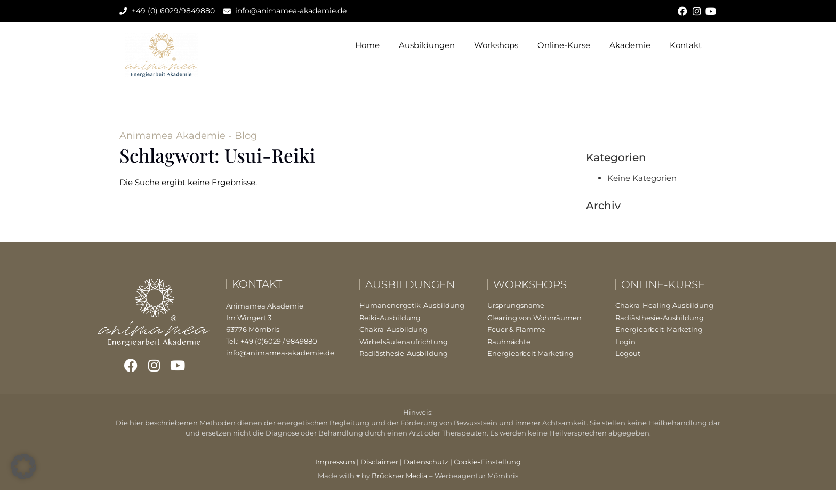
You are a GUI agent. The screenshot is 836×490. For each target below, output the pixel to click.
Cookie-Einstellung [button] (487, 461)
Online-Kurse (563, 45)
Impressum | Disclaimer (356, 461)
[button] (23, 466)
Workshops (496, 45)
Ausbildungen (427, 45)
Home (367, 45)
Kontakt (686, 45)
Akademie (629, 45)
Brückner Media (400, 475)
